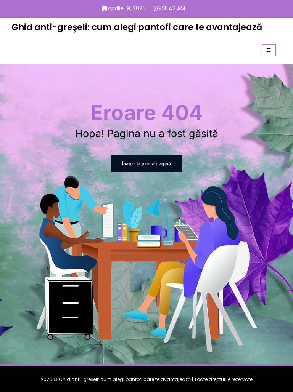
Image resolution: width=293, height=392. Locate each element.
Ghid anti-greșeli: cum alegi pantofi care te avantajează (136, 27)
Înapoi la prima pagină (147, 163)
